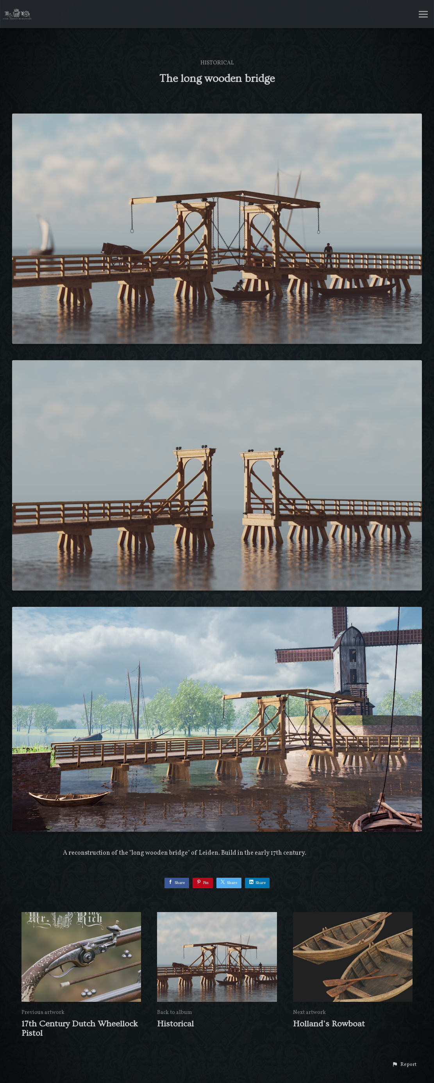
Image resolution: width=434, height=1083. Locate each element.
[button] (404, 1064)
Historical (217, 63)
